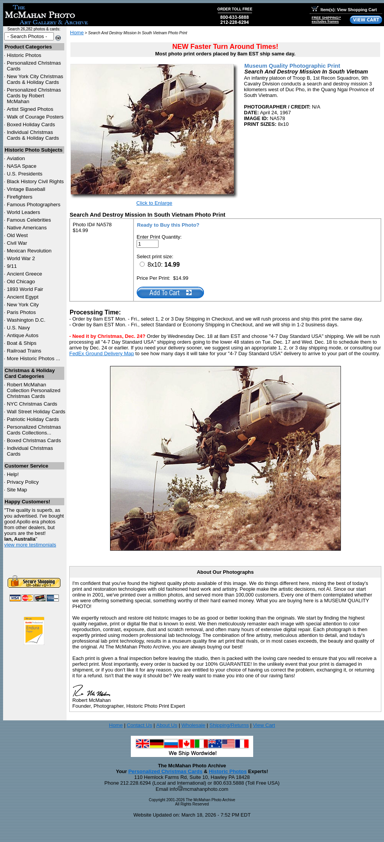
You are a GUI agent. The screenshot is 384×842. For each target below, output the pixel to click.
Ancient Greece (24, 274)
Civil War (17, 243)
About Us (166, 725)
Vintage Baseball (26, 189)
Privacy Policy (23, 482)
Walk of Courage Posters (35, 117)
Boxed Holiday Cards (31, 124)
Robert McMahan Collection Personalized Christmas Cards (33, 390)
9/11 (12, 266)
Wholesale (193, 725)
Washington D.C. (26, 320)
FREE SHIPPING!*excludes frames (326, 19)
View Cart (264, 725)
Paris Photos (21, 312)
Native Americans (27, 228)
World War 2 (21, 258)
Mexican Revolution (29, 251)
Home (77, 32)
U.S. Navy (18, 328)
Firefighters (20, 197)
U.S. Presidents (25, 174)
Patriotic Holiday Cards (33, 419)
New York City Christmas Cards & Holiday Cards (35, 79)
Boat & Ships (22, 343)
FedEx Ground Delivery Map (101, 353)
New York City (23, 304)
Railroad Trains (24, 351)
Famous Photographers (33, 204)
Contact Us (139, 725)
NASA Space (22, 166)
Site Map (17, 490)
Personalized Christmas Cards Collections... (34, 430)
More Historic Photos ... (33, 358)
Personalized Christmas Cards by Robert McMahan (34, 95)
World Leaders (23, 212)
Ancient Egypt (22, 297)
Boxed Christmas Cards (34, 440)
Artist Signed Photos (30, 109)
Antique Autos (22, 335)
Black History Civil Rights (35, 181)
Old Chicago (21, 281)
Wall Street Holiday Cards (36, 411)
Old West (17, 235)
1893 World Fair (25, 289)
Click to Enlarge (154, 203)
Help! (13, 474)
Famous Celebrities (29, 220)
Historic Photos (24, 55)
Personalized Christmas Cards (165, 771)
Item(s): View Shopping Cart (344, 9)
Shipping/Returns (229, 725)
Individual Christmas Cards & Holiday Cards (33, 135)
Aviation (16, 158)
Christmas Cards (32, 404)
